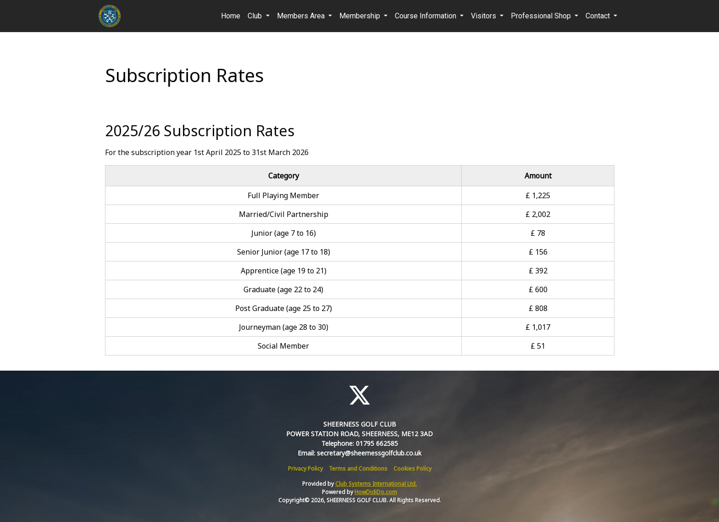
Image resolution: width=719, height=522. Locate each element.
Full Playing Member (283, 195)
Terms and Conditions (358, 468)
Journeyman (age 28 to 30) (283, 327)
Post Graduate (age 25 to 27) (283, 308)
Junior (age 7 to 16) (283, 233)
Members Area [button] (301, 15)
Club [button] (256, 15)
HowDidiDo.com (375, 492)
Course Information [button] (426, 15)
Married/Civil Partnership (283, 214)
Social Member (283, 346)
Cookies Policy (412, 468)
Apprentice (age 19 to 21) (283, 271)
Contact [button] (599, 15)
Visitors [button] (484, 15)
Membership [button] (360, 15)
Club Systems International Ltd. (376, 484)
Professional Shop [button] (542, 15)
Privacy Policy (305, 468)
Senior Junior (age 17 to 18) (283, 252)
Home (230, 15)
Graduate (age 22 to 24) (283, 289)
